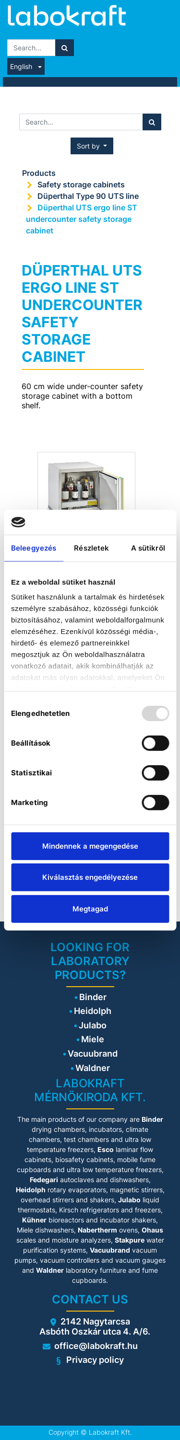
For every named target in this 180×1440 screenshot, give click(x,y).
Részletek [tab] (91, 548)
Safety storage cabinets (81, 184)
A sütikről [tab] (148, 548)
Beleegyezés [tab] (33, 548)
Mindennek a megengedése (90, 846)
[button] (92, 146)
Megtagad (90, 908)
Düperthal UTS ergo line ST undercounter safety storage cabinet (81, 219)
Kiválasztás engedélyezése (90, 877)
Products (39, 173)
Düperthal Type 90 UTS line (88, 196)
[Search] (64, 47)
